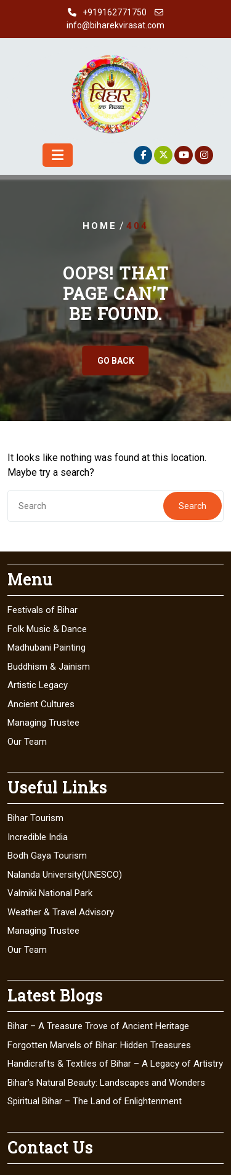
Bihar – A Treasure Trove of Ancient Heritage (98, 1026)
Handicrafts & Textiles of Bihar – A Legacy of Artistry (115, 1063)
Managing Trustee (43, 722)
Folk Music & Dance (47, 629)
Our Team (27, 741)
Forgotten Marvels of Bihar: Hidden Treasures (99, 1045)
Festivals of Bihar (42, 610)
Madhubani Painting (46, 647)
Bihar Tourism (35, 818)
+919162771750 (115, 12)
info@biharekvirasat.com (115, 25)
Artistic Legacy (37, 685)
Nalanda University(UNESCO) (64, 874)
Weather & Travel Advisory (60, 912)
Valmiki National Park (49, 893)
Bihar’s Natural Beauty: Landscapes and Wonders (106, 1082)
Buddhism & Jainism (48, 666)
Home (100, 225)
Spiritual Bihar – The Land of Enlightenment (94, 1101)
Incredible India (37, 837)
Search (192, 506)
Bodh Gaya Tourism (47, 855)
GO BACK (115, 361)
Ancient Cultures (41, 704)
